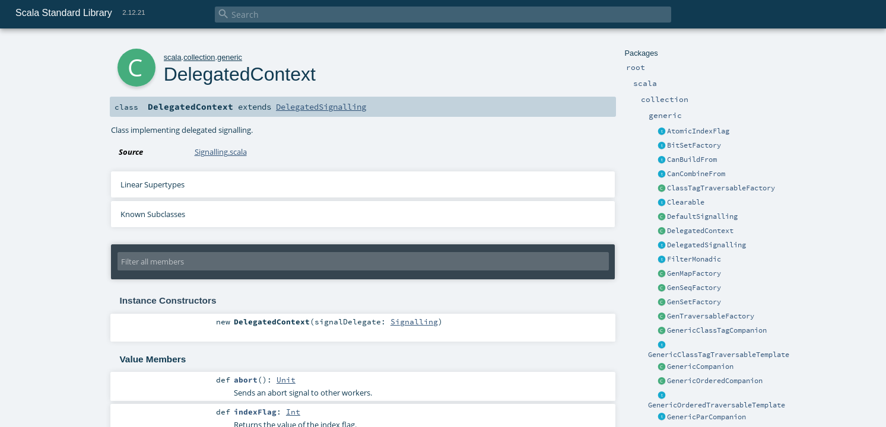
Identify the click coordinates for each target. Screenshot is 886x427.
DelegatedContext (700, 231)
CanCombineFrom (696, 174)
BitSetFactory (694, 145)
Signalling (414, 321)
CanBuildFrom (692, 159)
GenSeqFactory (694, 287)
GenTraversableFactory (710, 316)
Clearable (685, 202)
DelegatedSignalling (706, 245)
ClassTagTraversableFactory (721, 188)
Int (293, 411)
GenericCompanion (700, 366)
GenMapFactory (694, 273)
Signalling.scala (221, 151)
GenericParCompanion (706, 417)
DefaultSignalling (702, 216)
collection (199, 57)
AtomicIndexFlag (698, 131)
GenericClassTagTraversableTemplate (718, 354)
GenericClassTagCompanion (717, 330)
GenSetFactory (694, 302)
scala (173, 57)
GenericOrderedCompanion (715, 381)
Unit (286, 379)
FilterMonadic (694, 259)
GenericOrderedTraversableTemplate (716, 405)
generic (229, 57)
